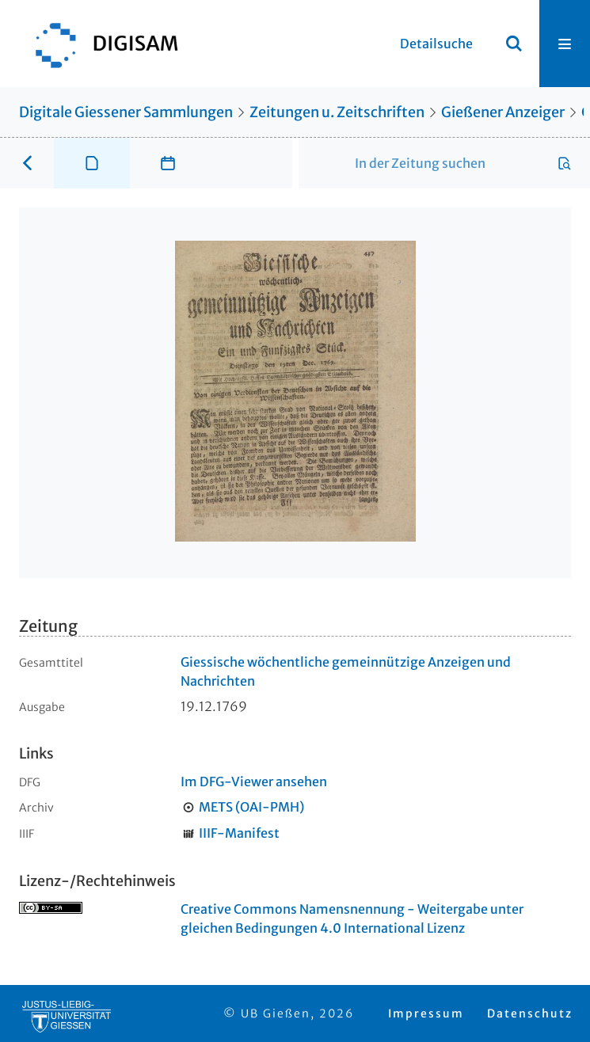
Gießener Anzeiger (503, 112)
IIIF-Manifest (239, 833)
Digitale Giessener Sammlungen (126, 112)
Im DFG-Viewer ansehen (254, 781)
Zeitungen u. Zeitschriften (336, 112)
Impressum (426, 1013)
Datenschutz (530, 1013)
